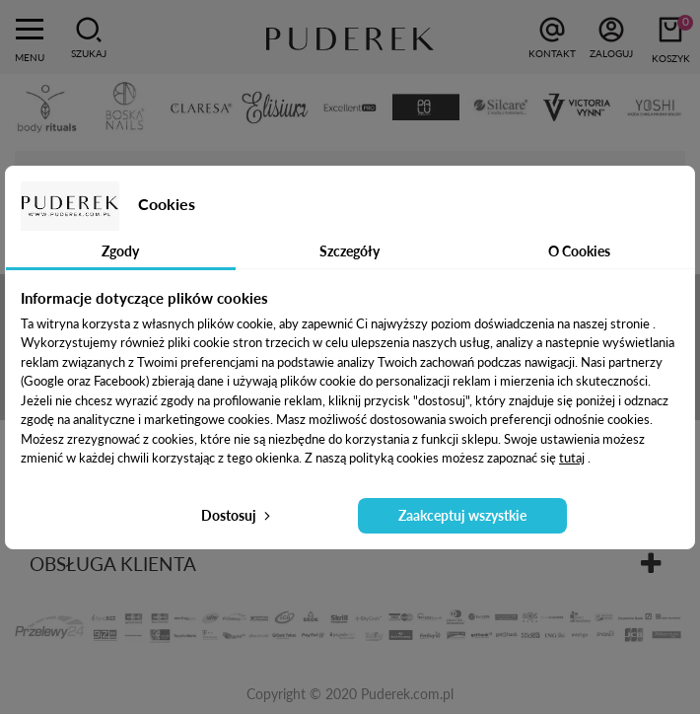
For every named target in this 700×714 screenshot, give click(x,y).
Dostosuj (237, 515)
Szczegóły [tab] (349, 251)
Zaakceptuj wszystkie (462, 515)
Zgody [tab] (120, 251)
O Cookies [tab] (579, 251)
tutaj (572, 457)
